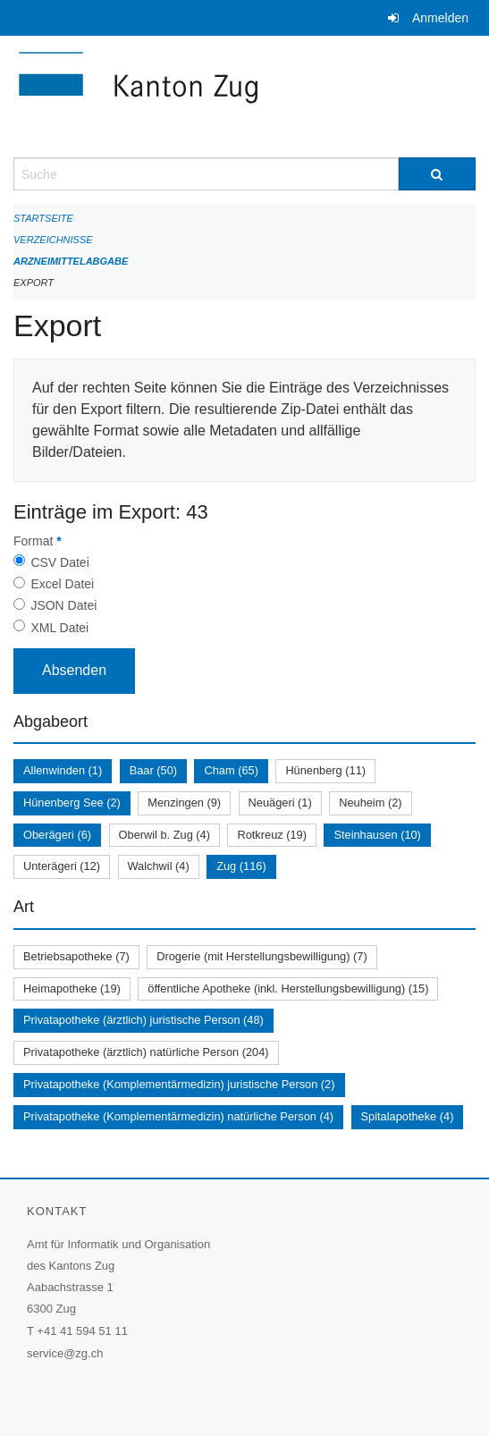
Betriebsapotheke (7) (76, 956)
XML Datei (59, 628)
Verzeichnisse (53, 239)
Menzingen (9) (184, 802)
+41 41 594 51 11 (82, 1331)
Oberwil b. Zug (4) (164, 834)
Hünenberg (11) (325, 770)
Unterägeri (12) (61, 866)
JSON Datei (63, 605)
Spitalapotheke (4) (407, 1116)
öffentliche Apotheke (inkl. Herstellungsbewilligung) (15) (288, 988)
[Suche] (437, 173)
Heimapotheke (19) (72, 988)
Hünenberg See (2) (72, 802)
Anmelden (440, 18)
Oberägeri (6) (57, 834)
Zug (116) (241, 866)
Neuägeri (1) (280, 802)
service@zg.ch (65, 1353)
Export (33, 282)
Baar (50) (153, 770)
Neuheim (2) (370, 802)
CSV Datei (59, 562)
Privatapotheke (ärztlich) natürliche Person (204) (146, 1052)
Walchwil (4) (159, 866)
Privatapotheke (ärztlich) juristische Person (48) (143, 1019)
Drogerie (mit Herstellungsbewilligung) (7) (261, 956)
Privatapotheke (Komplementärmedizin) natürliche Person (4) (178, 1116)
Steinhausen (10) (376, 834)
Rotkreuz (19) (272, 834)
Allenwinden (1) (62, 770)
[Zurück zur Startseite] (244, 96)
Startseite (43, 218)
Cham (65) (230, 770)
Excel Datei (62, 584)
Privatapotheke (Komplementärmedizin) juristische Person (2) (179, 1084)
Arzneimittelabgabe (70, 261)
